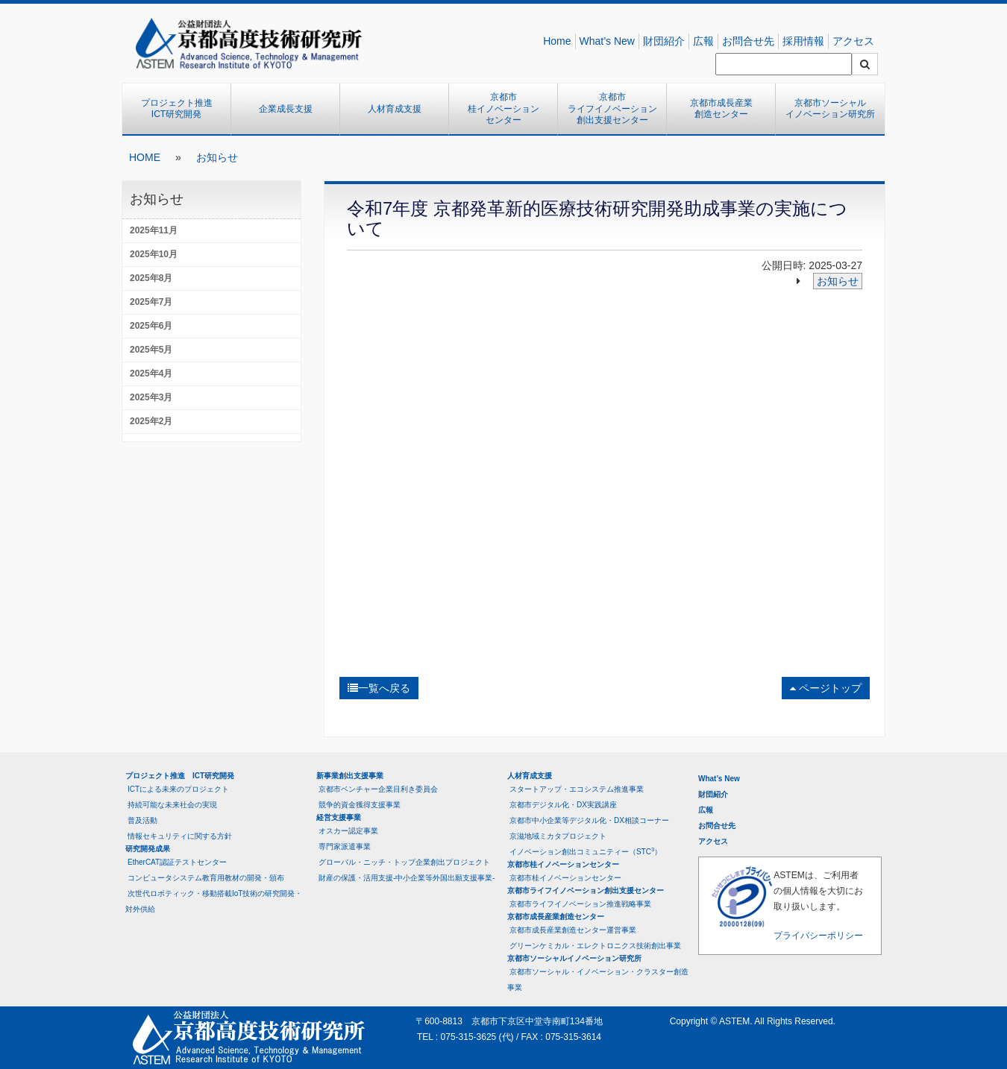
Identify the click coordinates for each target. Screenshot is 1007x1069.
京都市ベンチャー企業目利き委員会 (378, 789)
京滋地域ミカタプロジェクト (557, 836)
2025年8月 (151, 278)
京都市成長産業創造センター (721, 109)
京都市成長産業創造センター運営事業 (572, 930)
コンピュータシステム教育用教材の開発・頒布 (206, 878)
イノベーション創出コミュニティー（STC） (585, 851)
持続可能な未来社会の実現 (172, 805)
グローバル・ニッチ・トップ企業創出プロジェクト (404, 862)
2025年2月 (151, 421)
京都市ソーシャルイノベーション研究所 (830, 109)
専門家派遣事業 (345, 846)
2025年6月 (151, 326)
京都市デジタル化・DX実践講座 (563, 805)
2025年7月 (151, 302)
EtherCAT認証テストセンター (177, 862)
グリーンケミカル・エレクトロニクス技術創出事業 (595, 946)
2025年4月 (151, 373)
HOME (144, 157)
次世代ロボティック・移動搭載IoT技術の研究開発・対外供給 (213, 901)
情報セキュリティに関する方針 (180, 836)
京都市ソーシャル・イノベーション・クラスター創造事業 (597, 979)
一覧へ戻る (379, 688)
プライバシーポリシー (818, 935)
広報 (703, 41)
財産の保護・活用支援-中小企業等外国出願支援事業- (407, 878)
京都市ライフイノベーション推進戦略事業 (580, 904)
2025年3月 (151, 397)
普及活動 (142, 820)
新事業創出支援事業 (349, 776)
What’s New (607, 41)
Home (557, 41)
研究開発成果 (147, 849)
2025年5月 (151, 349)
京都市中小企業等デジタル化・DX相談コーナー (589, 820)
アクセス (853, 41)
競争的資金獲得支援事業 (360, 805)
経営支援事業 (338, 817)
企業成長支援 (286, 109)
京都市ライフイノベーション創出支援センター (612, 108)
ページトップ (826, 688)
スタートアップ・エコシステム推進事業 (576, 789)
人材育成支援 (394, 109)
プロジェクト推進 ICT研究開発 (181, 109)
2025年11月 (154, 230)
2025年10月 (154, 254)
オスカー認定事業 (348, 831)
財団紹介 (664, 41)
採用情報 (803, 41)
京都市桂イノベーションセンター (503, 108)
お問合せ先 (748, 41)
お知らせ (217, 157)
